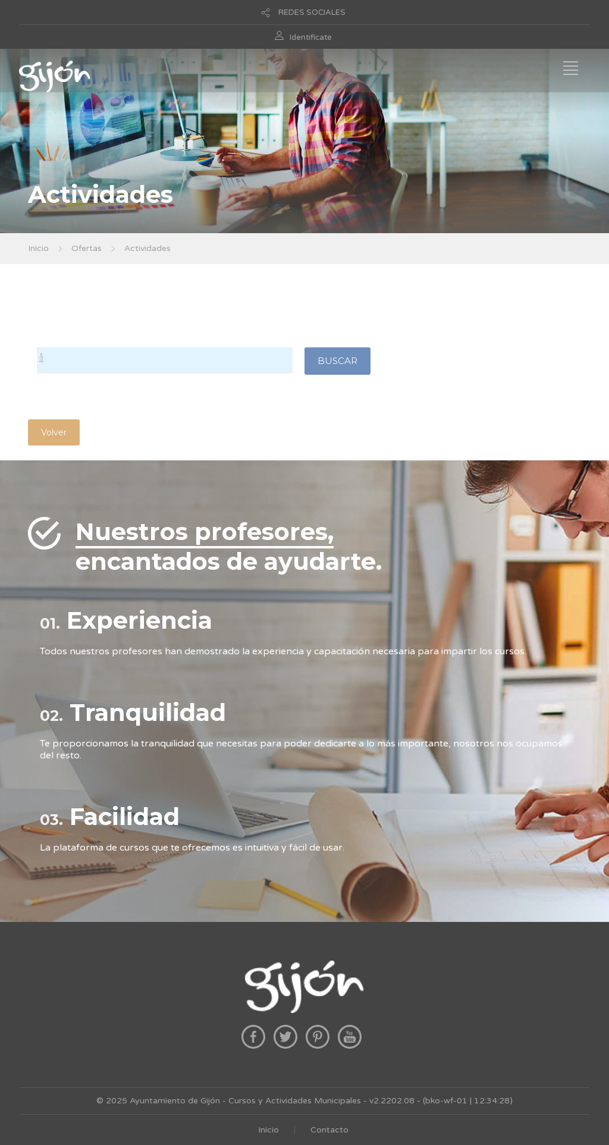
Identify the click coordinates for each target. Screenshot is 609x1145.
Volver (54, 432)
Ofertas (86, 248)
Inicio (38, 248)
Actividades (147, 248)
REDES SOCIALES (312, 12)
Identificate (311, 37)
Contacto (329, 1130)
